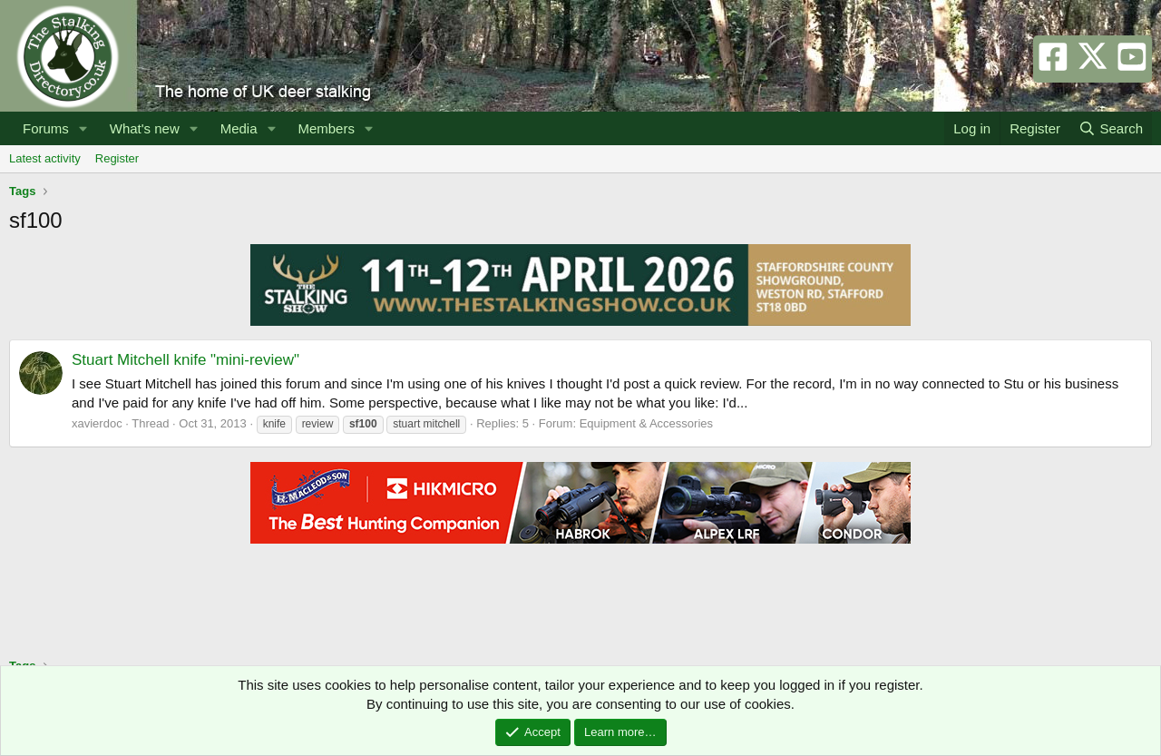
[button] (83, 128)
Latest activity (45, 158)
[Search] (1110, 128)
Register (117, 158)
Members (326, 128)
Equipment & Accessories (646, 423)
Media (239, 128)
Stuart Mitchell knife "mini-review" (185, 359)
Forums (46, 128)
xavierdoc (97, 423)
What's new (145, 128)
